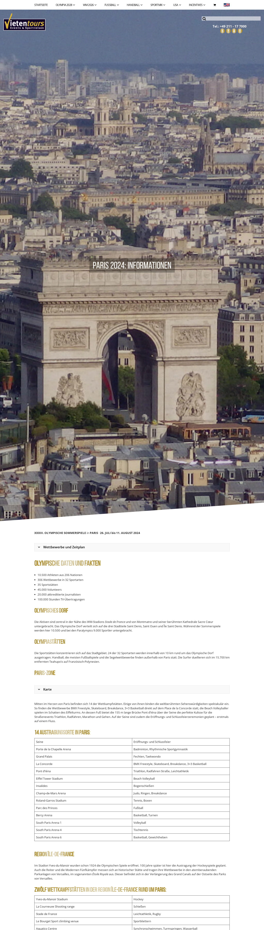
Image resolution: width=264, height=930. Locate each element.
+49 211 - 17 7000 (233, 26)
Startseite (41, 5)
